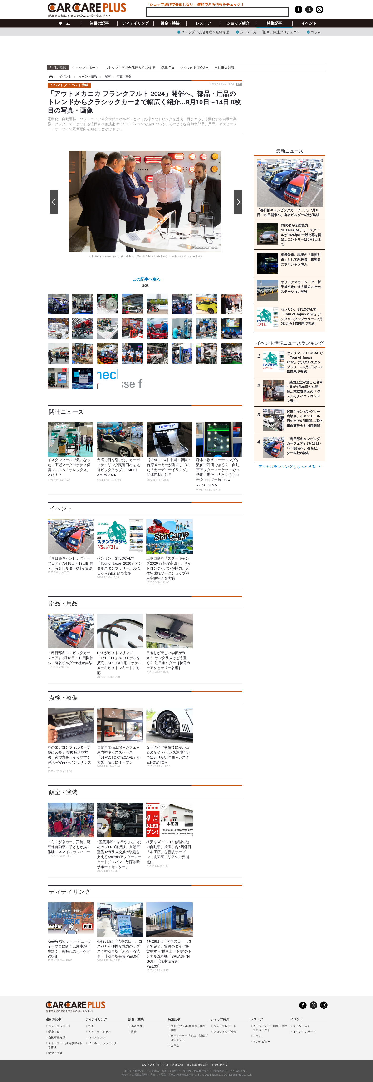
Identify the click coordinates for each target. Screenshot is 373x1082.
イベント (309, 23)
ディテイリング (135, 23)
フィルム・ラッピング (102, 1043)
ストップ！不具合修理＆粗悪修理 (130, 67)
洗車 (91, 1026)
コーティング (96, 1037)
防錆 (134, 1031)
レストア (203, 23)
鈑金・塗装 (170, 23)
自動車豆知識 (224, 67)
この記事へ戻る (146, 283)
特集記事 (274, 23)
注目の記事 (99, 23)
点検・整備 (63, 698)
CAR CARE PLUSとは (155, 1064)
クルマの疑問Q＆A (194, 67)
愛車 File (167, 67)
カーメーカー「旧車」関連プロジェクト (270, 31)
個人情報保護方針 (197, 1064)
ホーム (64, 23)
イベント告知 (301, 1026)
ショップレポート (85, 67)
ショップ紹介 (238, 23)
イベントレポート (304, 1031)
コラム (316, 31)
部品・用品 (63, 603)
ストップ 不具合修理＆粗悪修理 (205, 31)
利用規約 (177, 1064)
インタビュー (261, 1041)
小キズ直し (138, 1026)
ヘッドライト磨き (99, 1031)
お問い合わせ (220, 1064)
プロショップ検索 (224, 1031)
